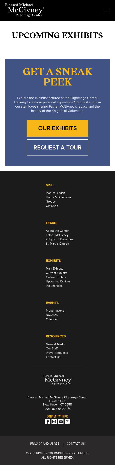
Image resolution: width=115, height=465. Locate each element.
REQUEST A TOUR (57, 147)
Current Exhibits (56, 273)
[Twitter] (67, 421)
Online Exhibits (56, 277)
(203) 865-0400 (55, 409)
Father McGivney (57, 235)
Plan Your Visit (55, 193)
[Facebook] (47, 421)
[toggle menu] (106, 10)
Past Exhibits (54, 286)
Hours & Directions (58, 197)
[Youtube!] (61, 421)
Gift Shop (52, 206)
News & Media (55, 344)
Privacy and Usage (44, 443)
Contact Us (53, 357)
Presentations (55, 310)
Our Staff (52, 348)
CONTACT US (76, 443)
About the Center (57, 231)
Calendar (52, 319)
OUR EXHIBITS (57, 128)
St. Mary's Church (57, 243)
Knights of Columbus (59, 239)
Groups (51, 201)
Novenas (52, 315)
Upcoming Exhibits (58, 281)
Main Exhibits (54, 268)
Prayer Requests (57, 353)
